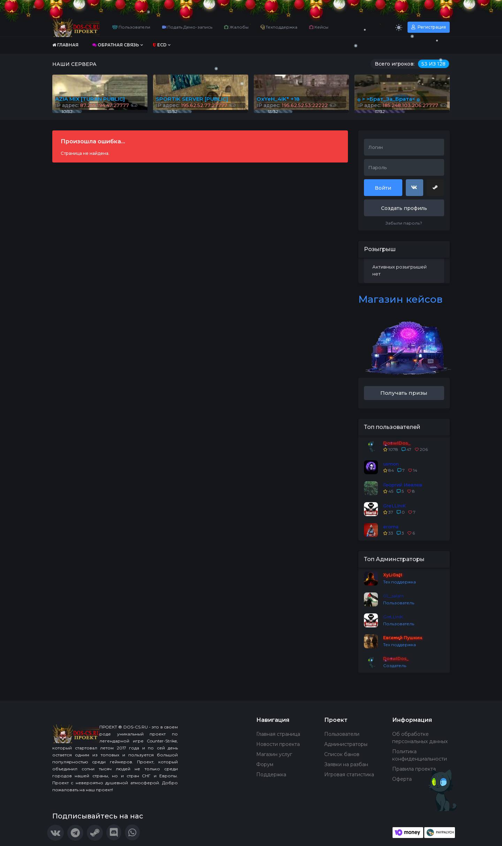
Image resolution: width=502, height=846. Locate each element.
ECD (160, 44)
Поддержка (271, 774)
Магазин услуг (274, 754)
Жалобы (236, 27)
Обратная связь (115, 44)
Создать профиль (404, 208)
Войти (383, 188)
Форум (264, 764)
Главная (65, 44)
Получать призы (403, 393)
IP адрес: (402, 105)
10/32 (67, 111)
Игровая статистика (349, 774)
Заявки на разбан (346, 764)
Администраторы (345, 744)
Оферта (402, 779)
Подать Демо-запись (187, 27)
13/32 (273, 111)
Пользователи (131, 27)
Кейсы (318, 27)
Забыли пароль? (404, 223)
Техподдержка (278, 27)
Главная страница (278, 734)
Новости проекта (278, 744)
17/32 (380, 111)
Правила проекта (414, 769)
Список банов (341, 754)
